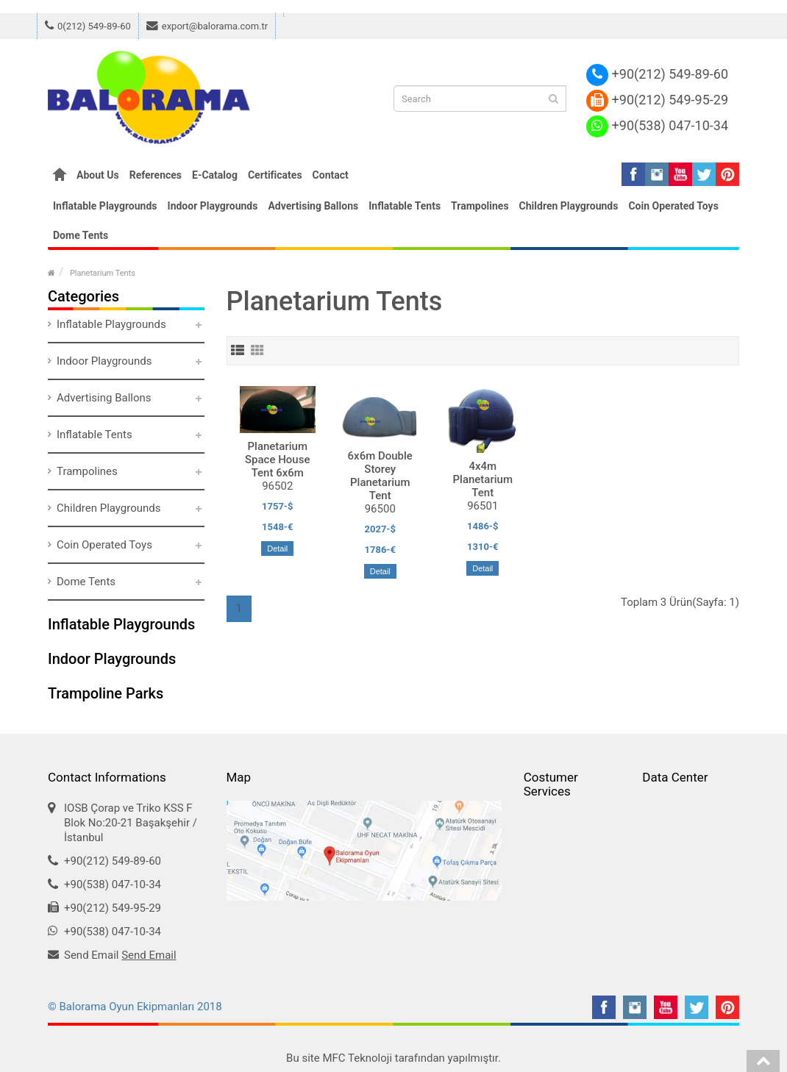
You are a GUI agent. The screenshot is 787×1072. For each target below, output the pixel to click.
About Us (97, 175)
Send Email (148, 955)
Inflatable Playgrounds (105, 206)
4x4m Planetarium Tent (483, 479)
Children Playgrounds (569, 206)
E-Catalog (215, 175)
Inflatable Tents (404, 206)
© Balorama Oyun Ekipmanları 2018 (135, 1006)
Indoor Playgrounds (213, 206)
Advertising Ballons (313, 206)
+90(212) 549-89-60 (657, 74)
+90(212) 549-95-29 (657, 99)
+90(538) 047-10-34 (657, 125)
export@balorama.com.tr (207, 26)
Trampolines (480, 206)
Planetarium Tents (102, 273)
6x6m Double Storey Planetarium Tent (380, 475)
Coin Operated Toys (673, 206)
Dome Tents (80, 235)
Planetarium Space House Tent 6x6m (277, 459)
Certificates (275, 175)
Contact (331, 175)
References (155, 175)
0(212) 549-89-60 (88, 26)
